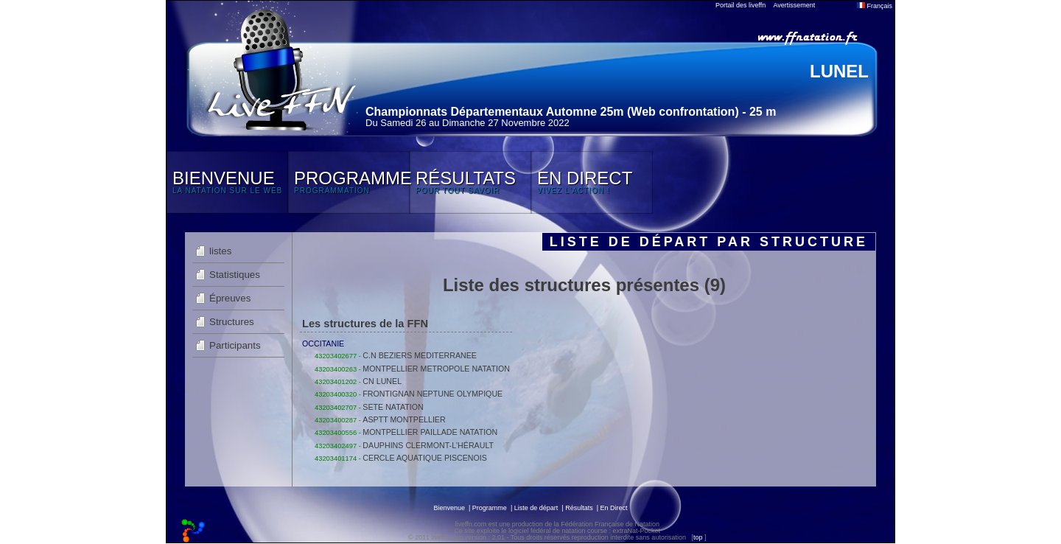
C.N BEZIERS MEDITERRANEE (420, 355)
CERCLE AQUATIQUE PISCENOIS (425, 457)
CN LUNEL (382, 381)
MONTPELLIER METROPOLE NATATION (436, 368)
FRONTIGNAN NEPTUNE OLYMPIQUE (433, 393)
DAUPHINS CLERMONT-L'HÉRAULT (428, 445)
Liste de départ (536, 508)
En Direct (614, 508)
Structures (231, 321)
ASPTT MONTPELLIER (404, 419)
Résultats (579, 508)
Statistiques (234, 274)
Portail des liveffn (740, 5)
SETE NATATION (393, 406)
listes (220, 251)
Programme (489, 508)
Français (874, 6)
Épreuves (230, 298)
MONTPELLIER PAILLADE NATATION (430, 432)
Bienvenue (449, 508)
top (698, 537)
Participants (235, 345)
